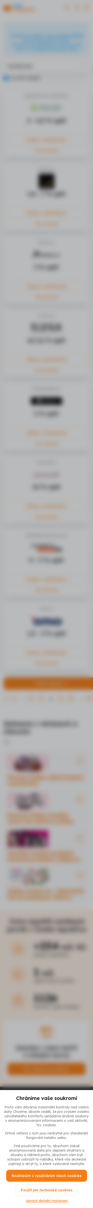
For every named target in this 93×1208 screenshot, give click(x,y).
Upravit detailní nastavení (47, 1201)
